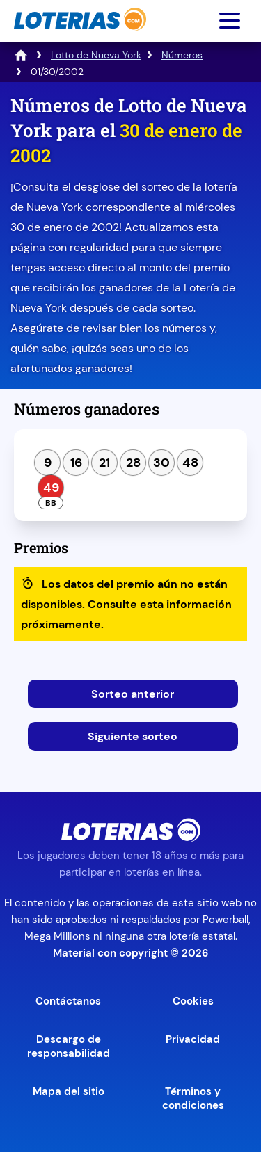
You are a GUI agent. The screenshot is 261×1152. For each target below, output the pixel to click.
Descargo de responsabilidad (68, 1046)
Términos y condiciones (193, 1098)
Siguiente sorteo (132, 736)
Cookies (193, 1001)
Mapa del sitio (68, 1091)
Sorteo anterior (132, 694)
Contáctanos (68, 1001)
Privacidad (193, 1039)
